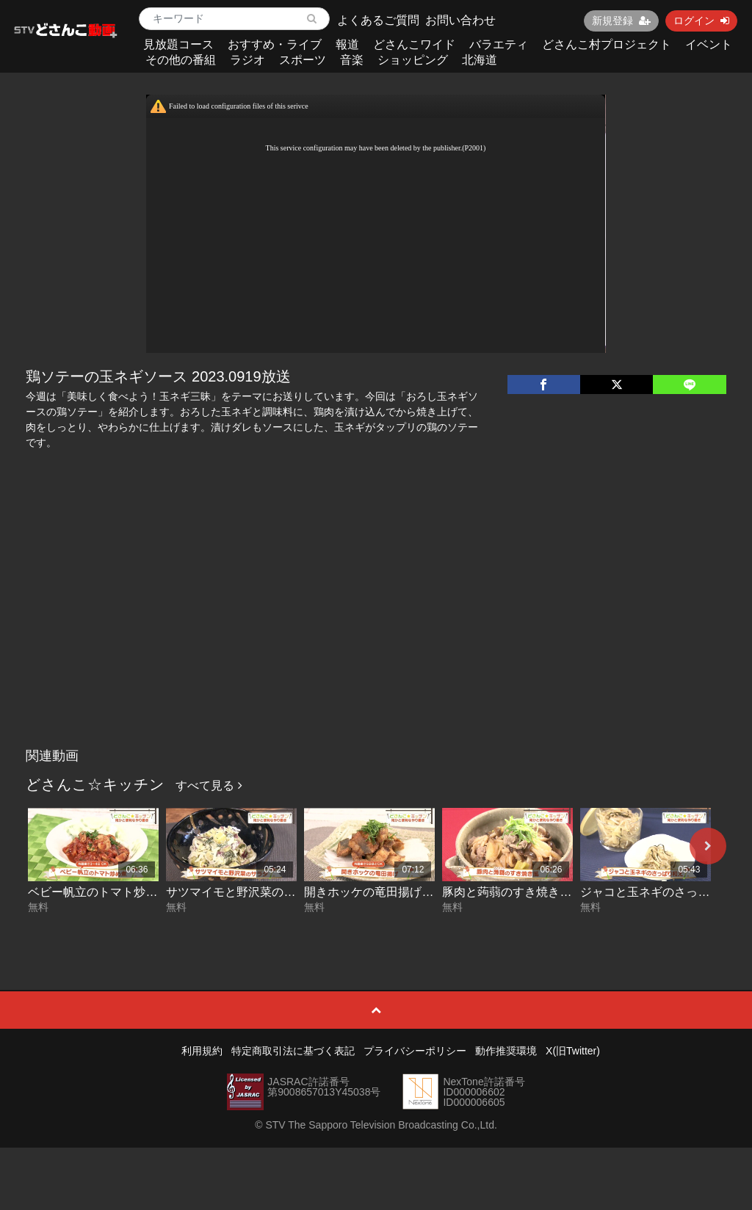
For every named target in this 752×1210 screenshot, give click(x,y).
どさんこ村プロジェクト (606, 44)
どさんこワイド (414, 44)
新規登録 (621, 20)
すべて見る (209, 785)
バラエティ (498, 44)
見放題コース (178, 44)
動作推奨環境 (506, 1051)
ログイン (701, 20)
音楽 (352, 60)
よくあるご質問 (378, 20)
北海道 (479, 60)
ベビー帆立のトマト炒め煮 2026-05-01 (130, 892)
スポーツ (302, 60)
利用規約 (202, 1051)
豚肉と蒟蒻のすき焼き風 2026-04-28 (538, 892)
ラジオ (247, 60)
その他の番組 (180, 60)
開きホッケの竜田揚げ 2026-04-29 (394, 892)
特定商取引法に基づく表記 (293, 1051)
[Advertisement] (376, 631)
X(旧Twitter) (573, 1051)
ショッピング (412, 60)
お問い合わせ (460, 20)
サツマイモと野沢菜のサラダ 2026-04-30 (274, 892)
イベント (708, 44)
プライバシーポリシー (415, 1051)
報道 (347, 44)
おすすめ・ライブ (275, 44)
